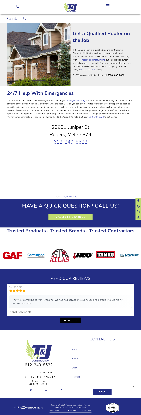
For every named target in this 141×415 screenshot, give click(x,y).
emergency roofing (76, 100)
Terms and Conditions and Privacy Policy (70, 407)
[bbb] (138, 217)
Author (82, 197)
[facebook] (138, 200)
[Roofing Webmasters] (28, 408)
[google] (138, 206)
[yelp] (138, 211)
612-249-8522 (88, 69)
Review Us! (70, 320)
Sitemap (86, 405)
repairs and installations (93, 59)
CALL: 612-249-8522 (70, 217)
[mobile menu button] (114, 6)
